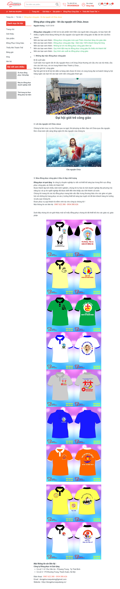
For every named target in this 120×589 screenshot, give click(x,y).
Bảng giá (9, 52)
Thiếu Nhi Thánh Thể (89, 12)
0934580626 (73, 5)
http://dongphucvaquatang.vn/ (53, 582)
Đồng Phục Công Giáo (71, 12)
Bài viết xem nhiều (15, 67)
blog (8, 57)
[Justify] (57, 4)
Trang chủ (35, 12)
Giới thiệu (46, 12)
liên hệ (9, 61)
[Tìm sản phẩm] (42, 4)
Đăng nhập (90, 6)
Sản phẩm (56, 12)
